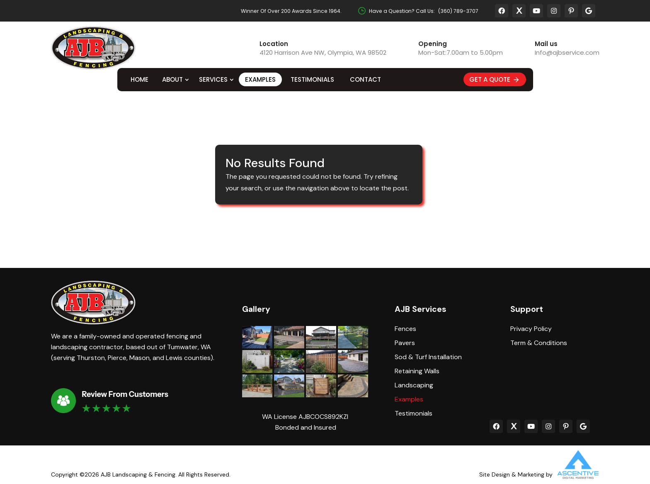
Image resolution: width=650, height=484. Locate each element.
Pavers (405, 343)
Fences (405, 329)
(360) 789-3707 (458, 11)
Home (139, 79)
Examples (260, 79)
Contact (365, 79)
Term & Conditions (538, 343)
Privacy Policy (531, 329)
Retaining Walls (417, 371)
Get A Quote (494, 79)
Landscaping (414, 385)
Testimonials (312, 79)
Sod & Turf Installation (428, 357)
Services (213, 79)
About (172, 79)
